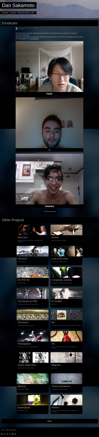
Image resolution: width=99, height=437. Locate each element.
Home (49, 421)
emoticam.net (34, 39)
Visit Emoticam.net (49, 211)
